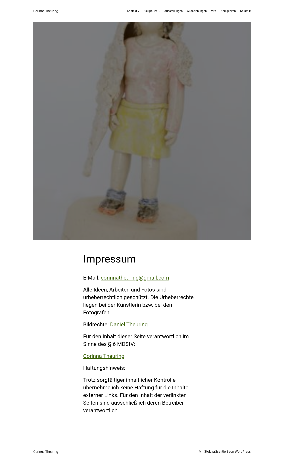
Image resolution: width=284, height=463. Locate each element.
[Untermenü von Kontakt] (138, 11)
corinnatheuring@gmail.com (135, 277)
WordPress (243, 451)
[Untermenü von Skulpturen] (159, 11)
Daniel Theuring (129, 324)
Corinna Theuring (45, 11)
